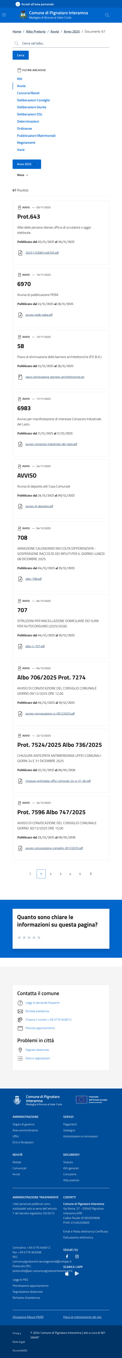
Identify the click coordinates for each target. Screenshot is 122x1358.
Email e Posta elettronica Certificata (85, 1231)
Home (17, 31)
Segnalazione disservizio (28, 1291)
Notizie (17, 1162)
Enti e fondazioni (23, 1142)
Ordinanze (24, 128)
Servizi (68, 1116)
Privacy (17, 1333)
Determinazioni (28, 121)
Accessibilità (20, 1350)
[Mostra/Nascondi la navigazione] (4, 15)
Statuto (68, 1162)
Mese (23, 175)
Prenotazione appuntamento (30, 1285)
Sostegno (69, 1130)
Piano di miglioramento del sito (82, 1317)
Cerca (20, 55)
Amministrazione (25, 1116)
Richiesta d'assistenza (26, 1297)
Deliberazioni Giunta (31, 107)
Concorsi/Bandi (28, 93)
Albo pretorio (71, 1180)
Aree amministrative (25, 1130)
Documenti (71, 1154)
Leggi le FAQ (20, 1279)
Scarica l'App (73, 1267)
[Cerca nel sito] (107, 15)
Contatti (69, 1197)
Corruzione (69, 1174)
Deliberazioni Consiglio (33, 100)
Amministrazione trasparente (36, 1197)
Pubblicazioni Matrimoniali (36, 135)
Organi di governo (24, 1124)
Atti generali (71, 1168)
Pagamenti (70, 1124)
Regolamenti (26, 142)
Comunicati (19, 1168)
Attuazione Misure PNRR (28, 1317)
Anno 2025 (72, 31)
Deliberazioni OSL (30, 114)
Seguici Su (70, 1249)
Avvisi (54, 31)
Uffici (16, 1136)
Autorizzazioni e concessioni (80, 1136)
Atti (19, 78)
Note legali (19, 1342)
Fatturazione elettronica (78, 1237)
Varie (21, 149)
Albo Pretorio (36, 31)
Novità (18, 1154)
